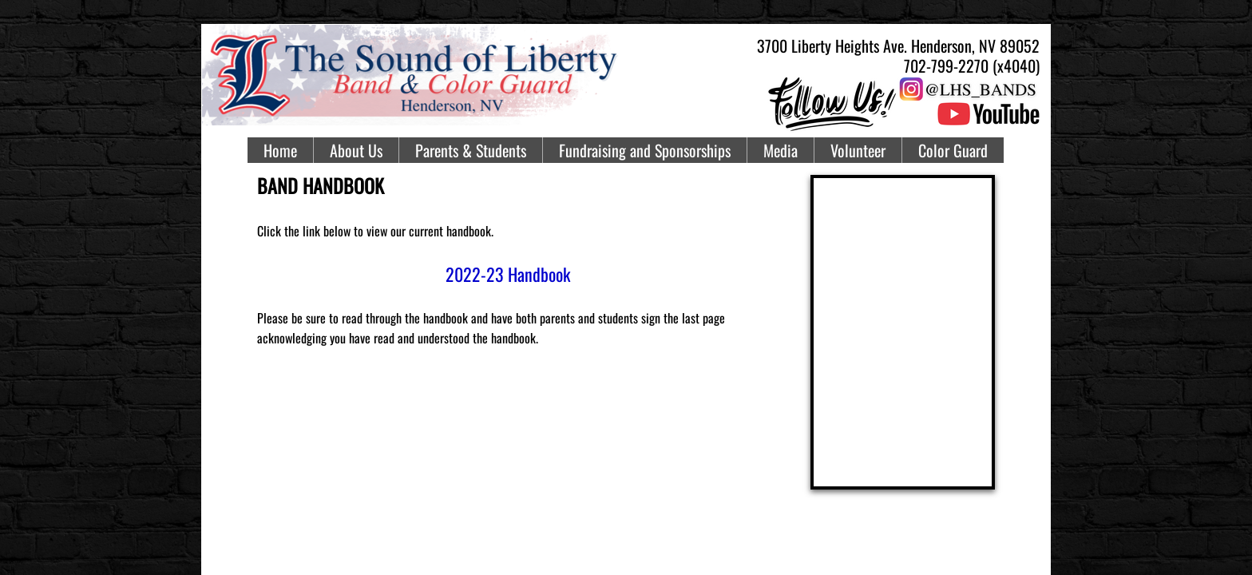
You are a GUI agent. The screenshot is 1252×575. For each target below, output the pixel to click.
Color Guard (953, 150)
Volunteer (858, 150)
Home (280, 150)
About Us (356, 150)
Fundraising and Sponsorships (645, 150)
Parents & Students (470, 150)
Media (780, 150)
